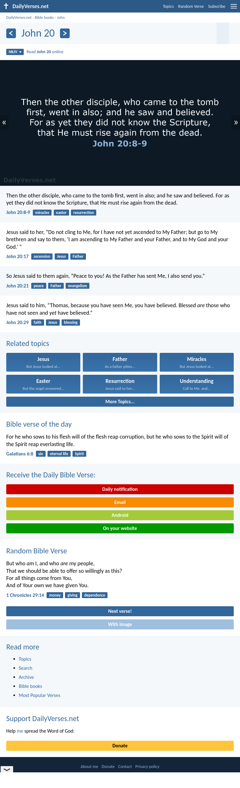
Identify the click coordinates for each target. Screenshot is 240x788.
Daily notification (120, 489)
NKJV (15, 51)
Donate (120, 746)
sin (40, 453)
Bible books (44, 17)
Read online (45, 51)
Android (120, 515)
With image (120, 624)
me (20, 731)
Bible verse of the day (39, 424)
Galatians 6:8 (19, 454)
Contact (125, 766)
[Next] (65, 33)
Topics (168, 6)
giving (73, 595)
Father (78, 256)
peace (39, 285)
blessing (71, 322)
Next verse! (120, 611)
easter (61, 212)
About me (89, 766)
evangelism (77, 285)
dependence (94, 595)
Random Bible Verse (36, 550)
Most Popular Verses (39, 695)
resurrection (83, 212)
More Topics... (119, 401)
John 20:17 (17, 256)
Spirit (79, 453)
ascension (42, 256)
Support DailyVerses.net (42, 718)
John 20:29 (17, 322)
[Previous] (11, 33)
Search (25, 668)
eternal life (59, 453)
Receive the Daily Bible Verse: (51, 474)
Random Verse (191, 6)
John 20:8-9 (18, 212)
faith (38, 322)
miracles (42, 212)
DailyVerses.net (19, 17)
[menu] (234, 8)
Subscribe (216, 6)
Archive (26, 677)
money (55, 595)
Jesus (61, 256)
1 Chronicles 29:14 (25, 595)
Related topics (27, 343)
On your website (120, 528)
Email (120, 502)
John (61, 17)
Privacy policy (147, 766)
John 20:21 (17, 286)
